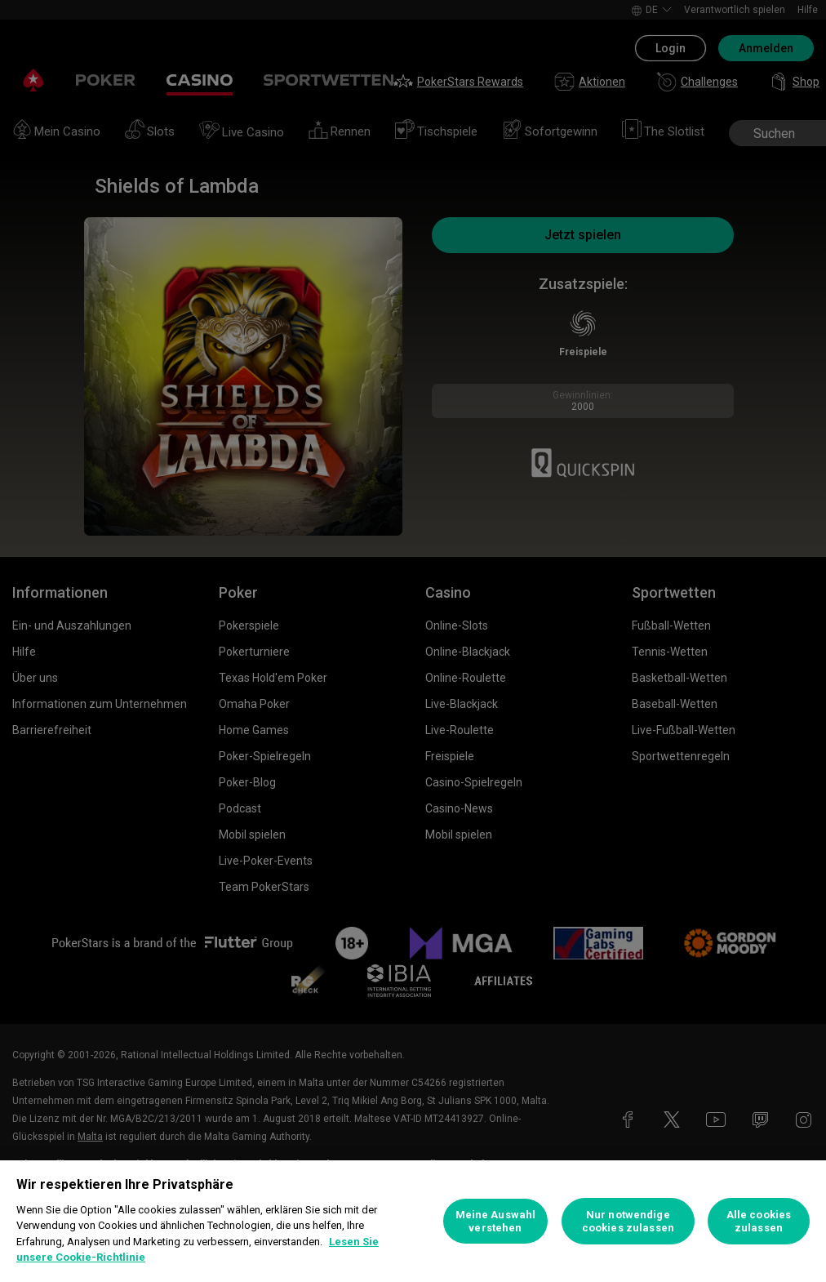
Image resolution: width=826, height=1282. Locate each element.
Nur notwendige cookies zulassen (628, 1221)
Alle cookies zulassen (759, 1221)
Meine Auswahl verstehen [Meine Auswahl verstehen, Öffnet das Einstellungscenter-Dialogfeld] (495, 1221)
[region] (413, 1221)
